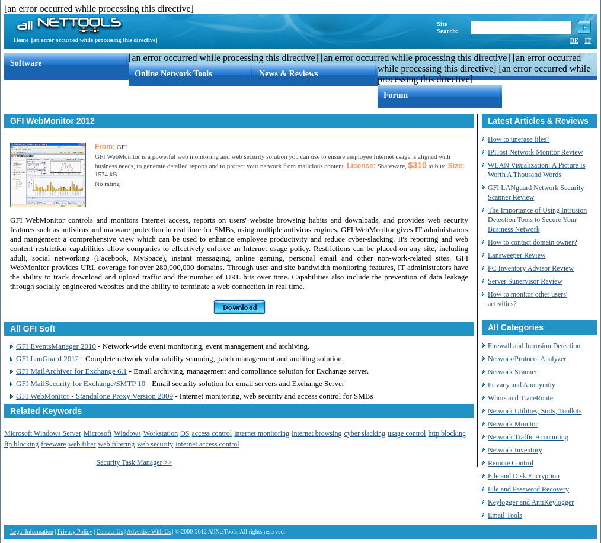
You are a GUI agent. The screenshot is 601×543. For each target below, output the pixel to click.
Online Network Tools (173, 73)
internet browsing (316, 433)
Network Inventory (515, 450)
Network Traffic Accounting (528, 437)
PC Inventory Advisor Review (531, 268)
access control (212, 433)
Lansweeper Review (517, 255)
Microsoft (97, 433)
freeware (53, 444)
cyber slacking (364, 433)
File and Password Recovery (528, 489)
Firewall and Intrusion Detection (534, 346)
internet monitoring (261, 433)
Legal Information (31, 531)
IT (587, 40)
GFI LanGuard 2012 (47, 358)
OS (184, 433)
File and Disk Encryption (524, 476)
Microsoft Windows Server (42, 433)
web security (155, 444)
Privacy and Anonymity (521, 385)
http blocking (447, 433)
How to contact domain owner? (532, 242)
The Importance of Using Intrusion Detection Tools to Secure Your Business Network (537, 219)
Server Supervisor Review (525, 281)
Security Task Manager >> (134, 462)
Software (25, 63)
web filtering (116, 444)
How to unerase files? (518, 139)
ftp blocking (21, 444)
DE (574, 40)
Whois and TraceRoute (520, 398)
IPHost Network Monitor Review (535, 152)
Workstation (160, 433)
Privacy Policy (74, 531)
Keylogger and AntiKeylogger (531, 502)
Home (21, 40)
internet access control (207, 444)
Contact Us (110, 531)
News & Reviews (288, 73)
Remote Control (510, 463)
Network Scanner (513, 372)
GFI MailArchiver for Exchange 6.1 (71, 371)
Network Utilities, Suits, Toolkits (535, 411)
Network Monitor (513, 424)
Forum (395, 95)
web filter (81, 444)
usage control (407, 433)
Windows (127, 433)
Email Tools (505, 515)
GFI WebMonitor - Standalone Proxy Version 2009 (94, 395)
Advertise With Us (149, 531)
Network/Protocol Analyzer (527, 359)
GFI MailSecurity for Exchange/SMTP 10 (80, 383)
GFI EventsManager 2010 (56, 346)
